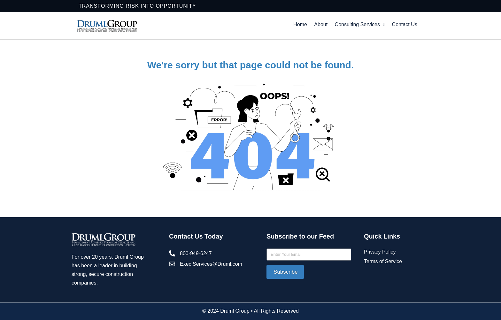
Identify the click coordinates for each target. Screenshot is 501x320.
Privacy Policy (380, 266)
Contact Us (355, 40)
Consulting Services (379, 25)
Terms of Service (383, 276)
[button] (379, 26)
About (335, 25)
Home (311, 25)
